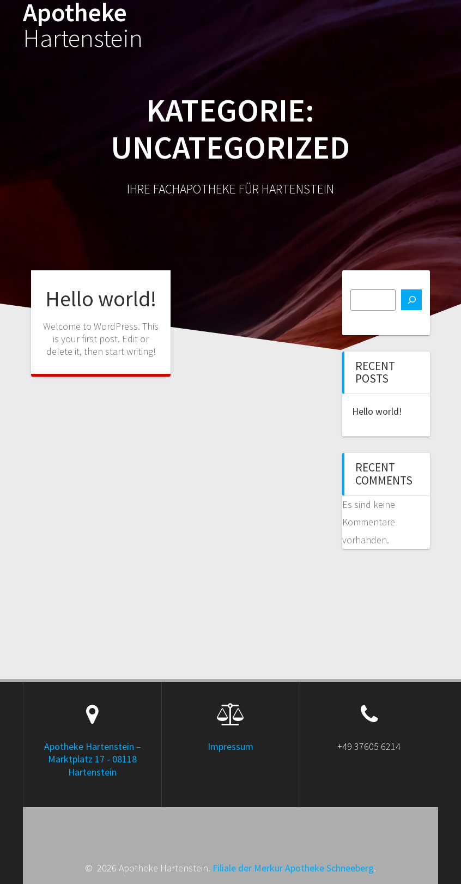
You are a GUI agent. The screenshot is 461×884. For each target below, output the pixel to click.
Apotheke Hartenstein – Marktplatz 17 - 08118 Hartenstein (92, 759)
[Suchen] (411, 299)
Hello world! (100, 298)
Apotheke (83, 25)
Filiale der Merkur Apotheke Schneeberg (293, 868)
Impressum (230, 746)
